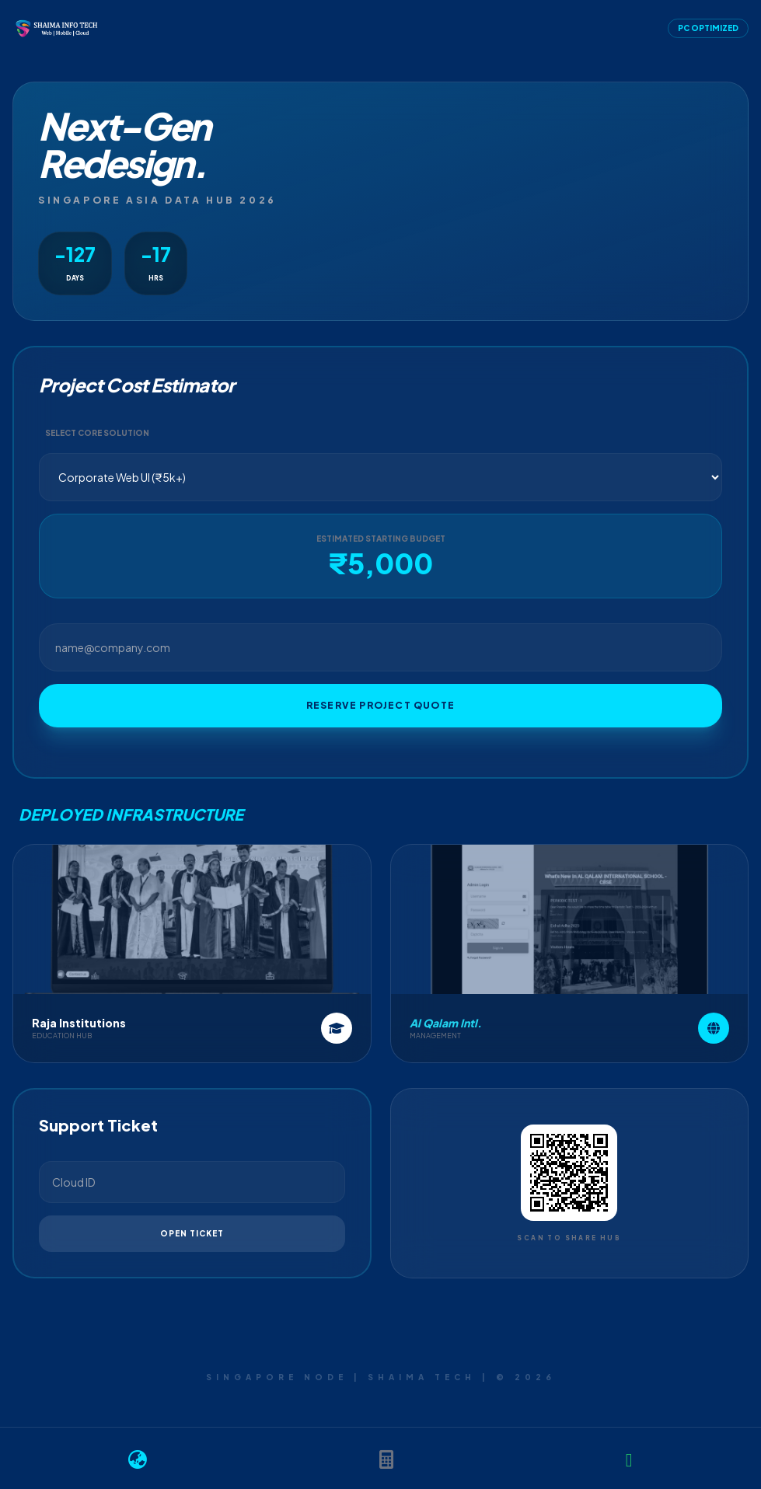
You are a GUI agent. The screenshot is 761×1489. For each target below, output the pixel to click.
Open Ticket (192, 1233)
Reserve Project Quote (380, 705)
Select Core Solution (97, 433)
